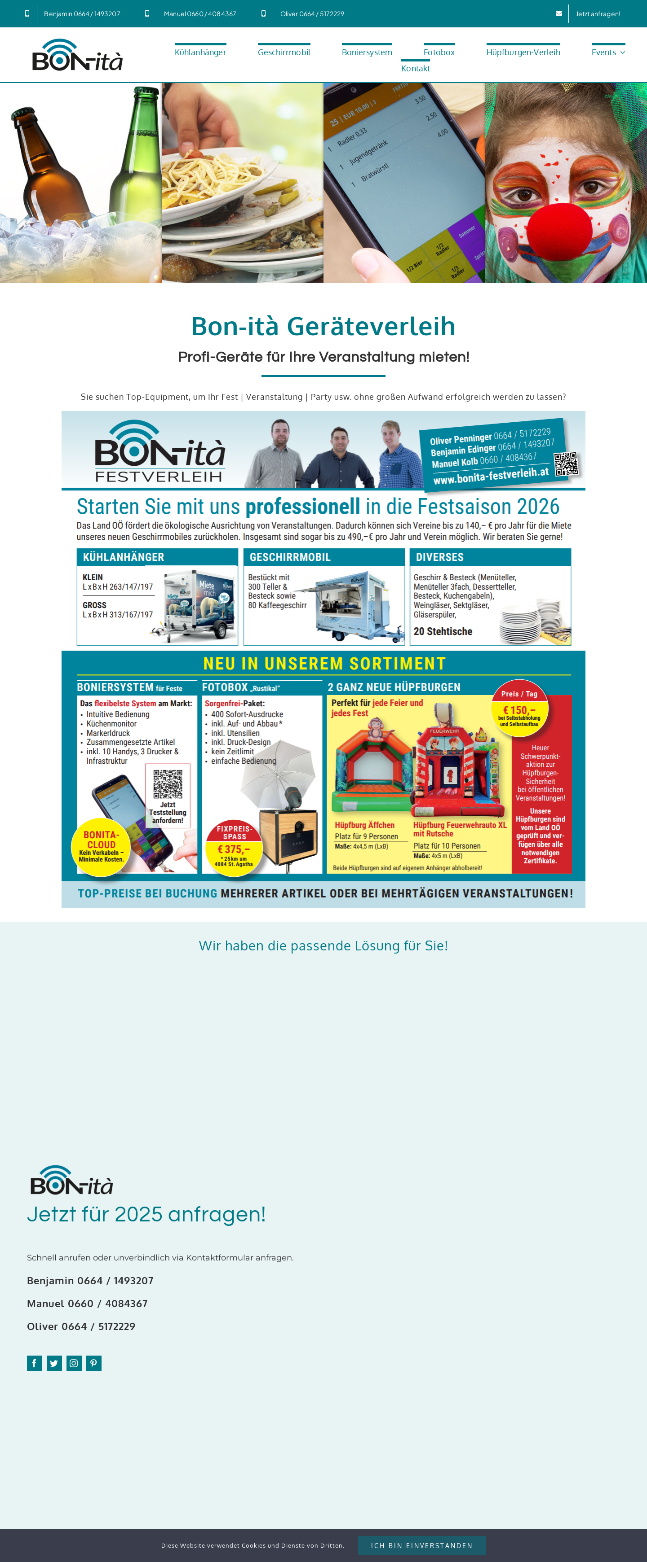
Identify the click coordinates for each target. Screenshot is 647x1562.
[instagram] (74, 1363)
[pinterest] (94, 1363)
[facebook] (34, 1363)
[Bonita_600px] (77, 39)
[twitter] (54, 1363)
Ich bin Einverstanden (422, 1545)
